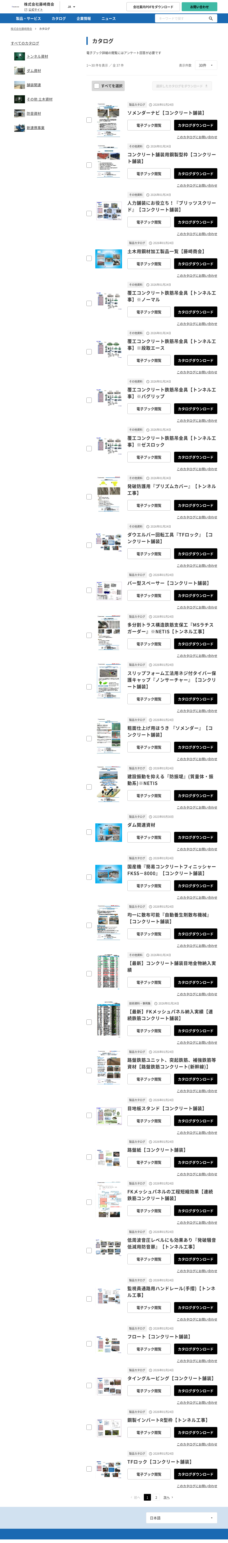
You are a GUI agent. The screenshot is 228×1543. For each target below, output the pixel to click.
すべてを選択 (108, 85)
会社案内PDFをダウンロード (153, 6)
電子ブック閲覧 (148, 125)
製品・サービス (28, 18)
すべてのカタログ (25, 43)
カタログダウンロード (196, 125)
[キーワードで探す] (211, 18)
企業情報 (84, 18)
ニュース (109, 18)
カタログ (59, 18)
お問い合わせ (199, 6)
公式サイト (33, 10)
